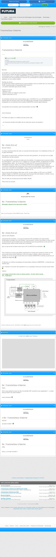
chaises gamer (38, 508)
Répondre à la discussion (28, 23)
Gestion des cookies (24, 525)
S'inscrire (42, 1)
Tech (11, 507)
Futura (6, 525)
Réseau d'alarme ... (6, 495)
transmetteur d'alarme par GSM (10, 492)
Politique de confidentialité (37, 525)
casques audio (30, 508)
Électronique (46, 17)
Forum (5, 17)
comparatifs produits (30, 507)
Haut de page (48, 525)
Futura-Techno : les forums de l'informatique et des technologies (25, 17)
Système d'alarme (6, 498)
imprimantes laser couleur (19, 508)
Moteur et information (18, 478)
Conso (16, 525)
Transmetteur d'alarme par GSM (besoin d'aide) (14, 489)
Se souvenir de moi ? (36, 5)
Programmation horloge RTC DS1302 (34, 478)
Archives (12, 525)
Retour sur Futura (14, 1)
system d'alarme (5, 485)
